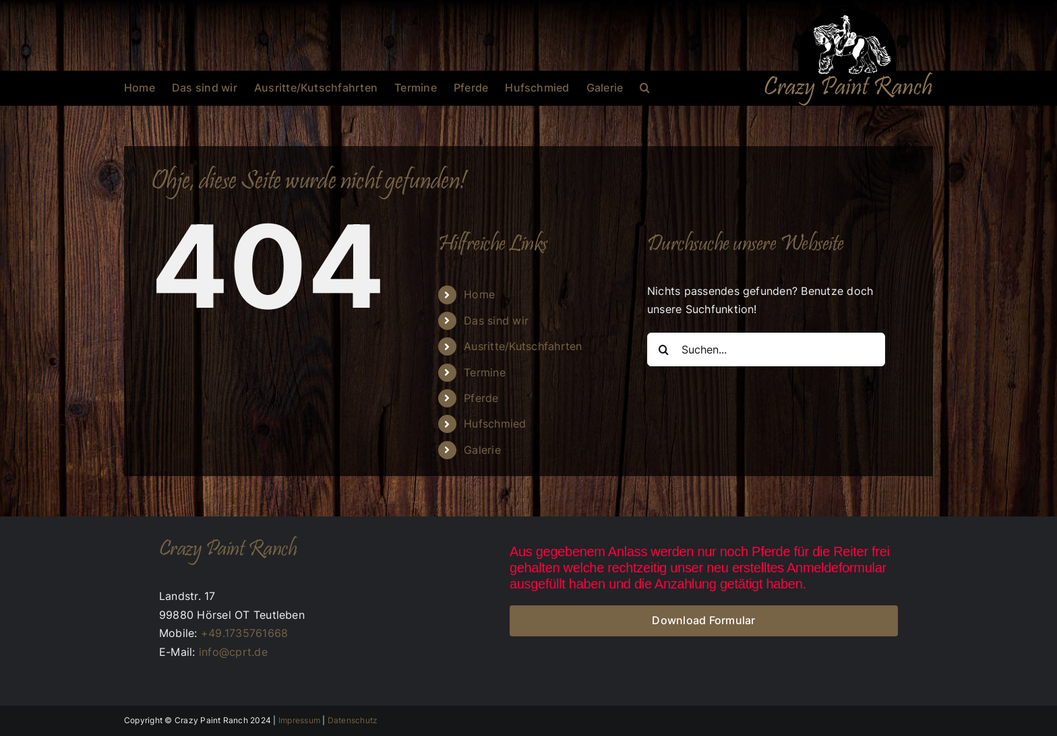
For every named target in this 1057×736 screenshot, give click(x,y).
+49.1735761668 (244, 633)
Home (479, 294)
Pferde (481, 398)
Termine (485, 372)
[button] (645, 87)
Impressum (299, 720)
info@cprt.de (233, 652)
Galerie (482, 450)
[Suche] (664, 349)
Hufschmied (495, 423)
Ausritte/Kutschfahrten (523, 346)
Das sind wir (496, 320)
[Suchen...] (766, 349)
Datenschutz (353, 720)
